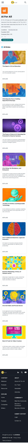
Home (3, 397)
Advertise (17, 392)
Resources (4, 388)
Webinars (3, 381)
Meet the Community (20, 401)
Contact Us (18, 421)
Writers (3, 408)
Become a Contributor (18, 404)
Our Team (17, 385)
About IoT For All (20, 381)
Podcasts (3, 385)
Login (16, 417)
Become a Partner (20, 408)
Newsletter (18, 388)
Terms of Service (6, 440)
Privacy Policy (17, 437)
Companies (4, 404)
